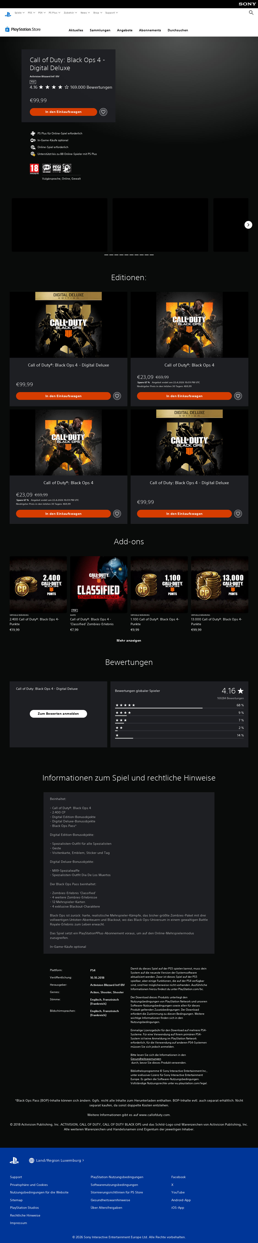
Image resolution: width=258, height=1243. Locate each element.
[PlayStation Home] (8, 12)
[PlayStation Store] (24, 25)
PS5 (30, 12)
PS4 (40, 12)
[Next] (248, 220)
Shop (96, 12)
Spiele (18, 12)
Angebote (124, 26)
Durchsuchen (178, 26)
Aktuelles (76, 26)
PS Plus (53, 12)
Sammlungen (100, 26)
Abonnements (150, 26)
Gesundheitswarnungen (146, 1054)
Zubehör (69, 12)
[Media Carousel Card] (59, 220)
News (84, 12)
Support (110, 12)
